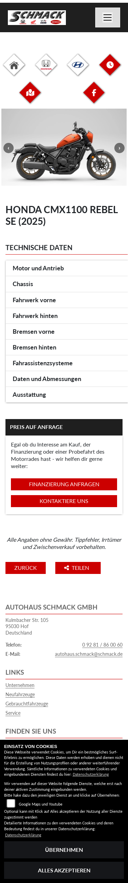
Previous (8, 148)
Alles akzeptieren (64, 870)
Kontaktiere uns (64, 501)
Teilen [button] (77, 567)
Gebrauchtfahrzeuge (26, 704)
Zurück (25, 567)
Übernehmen (64, 849)
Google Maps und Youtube (40, 804)
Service (12, 713)
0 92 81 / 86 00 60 (102, 645)
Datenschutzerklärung (91, 774)
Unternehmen (19, 685)
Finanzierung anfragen (64, 484)
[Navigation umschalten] (107, 17)
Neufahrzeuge (20, 694)
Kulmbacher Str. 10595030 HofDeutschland (26, 626)
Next (119, 148)
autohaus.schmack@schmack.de (89, 654)
